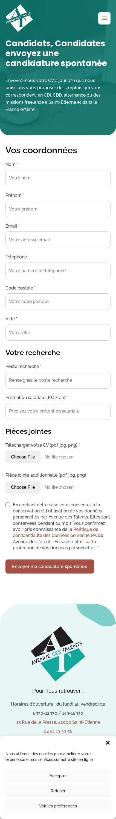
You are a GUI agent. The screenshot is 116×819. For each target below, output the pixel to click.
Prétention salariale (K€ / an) (36, 397)
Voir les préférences (58, 806)
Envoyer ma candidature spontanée (50, 566)
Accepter (58, 775)
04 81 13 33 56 (58, 731)
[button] (108, 743)
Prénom (14, 195)
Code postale (20, 288)
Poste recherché (23, 366)
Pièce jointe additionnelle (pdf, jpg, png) (45, 475)
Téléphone (16, 257)
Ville (11, 318)
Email (12, 226)
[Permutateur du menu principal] (104, 18)
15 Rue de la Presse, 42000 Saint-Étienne (58, 722)
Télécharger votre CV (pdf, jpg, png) (42, 445)
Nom (11, 164)
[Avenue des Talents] (19, 18)
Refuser (58, 790)
